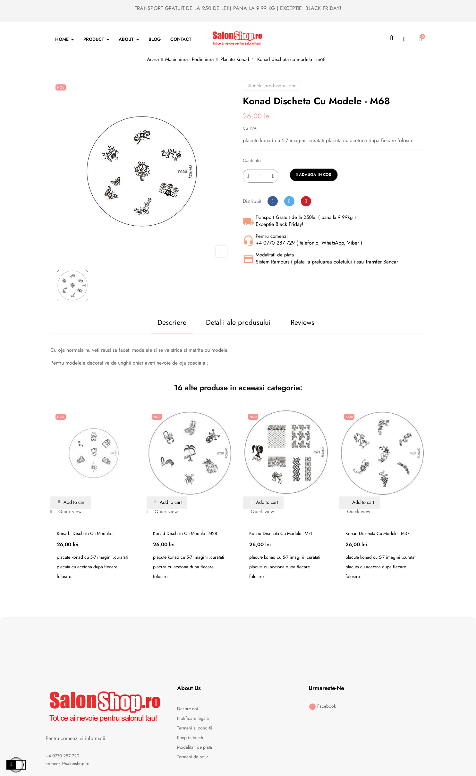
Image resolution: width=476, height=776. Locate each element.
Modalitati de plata (194, 747)
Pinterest (306, 201)
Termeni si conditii (194, 728)
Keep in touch (190, 738)
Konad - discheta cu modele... (86, 533)
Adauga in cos (313, 174)
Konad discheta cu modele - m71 (280, 533)
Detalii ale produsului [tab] (235, 322)
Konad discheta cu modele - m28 (185, 533)
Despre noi (187, 709)
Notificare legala (193, 718)
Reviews (306, 322)
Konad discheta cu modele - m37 (377, 533)
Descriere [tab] (161, 322)
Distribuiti (273, 201)
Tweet (289, 201)
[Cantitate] (260, 175)
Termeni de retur (192, 757)
